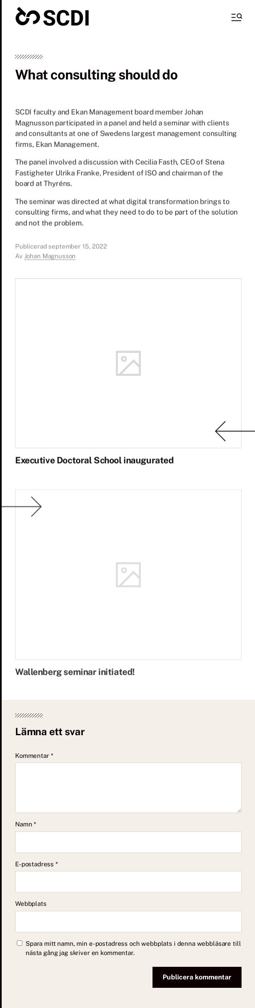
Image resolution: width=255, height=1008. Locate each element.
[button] (236, 17)
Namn (25, 824)
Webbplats (31, 903)
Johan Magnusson (50, 262)
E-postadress (36, 864)
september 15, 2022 (77, 252)
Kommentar (34, 755)
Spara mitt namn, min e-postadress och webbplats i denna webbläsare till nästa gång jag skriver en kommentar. (133, 948)
